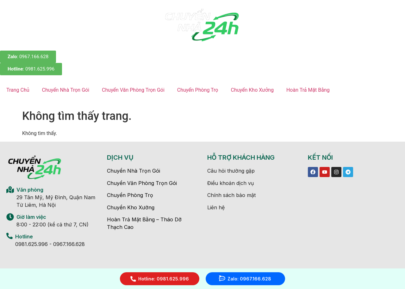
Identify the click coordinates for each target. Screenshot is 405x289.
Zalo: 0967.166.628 (249, 278)
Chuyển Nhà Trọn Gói (65, 90)
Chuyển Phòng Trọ (197, 90)
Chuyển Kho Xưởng (252, 90)
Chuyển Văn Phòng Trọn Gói (133, 90)
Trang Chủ (17, 90)
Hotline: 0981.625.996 (163, 278)
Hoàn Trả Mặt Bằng (308, 90)
